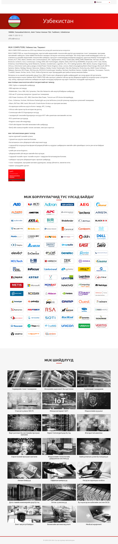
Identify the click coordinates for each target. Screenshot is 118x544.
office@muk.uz (14, 39)
